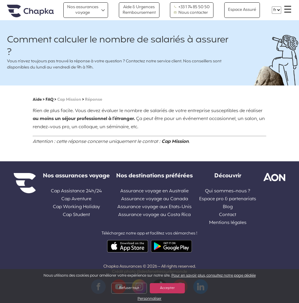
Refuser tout (129, 288)
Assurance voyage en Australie (154, 191)
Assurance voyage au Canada (154, 199)
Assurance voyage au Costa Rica (154, 215)
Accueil (30, 11)
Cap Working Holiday (76, 207)
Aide (37, 100)
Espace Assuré (242, 10)
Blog (228, 207)
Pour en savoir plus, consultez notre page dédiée (213, 276)
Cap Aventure (76, 199)
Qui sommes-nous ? (227, 191)
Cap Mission (69, 100)
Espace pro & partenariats (227, 199)
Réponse (93, 100)
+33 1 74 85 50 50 (192, 7)
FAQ (49, 100)
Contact (227, 215)
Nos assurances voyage (82, 10)
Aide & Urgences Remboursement (139, 10)
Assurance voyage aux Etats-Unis (154, 207)
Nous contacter (191, 13)
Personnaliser (149, 299)
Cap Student (76, 215)
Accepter (167, 288)
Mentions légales (227, 223)
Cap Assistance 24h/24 (76, 191)
